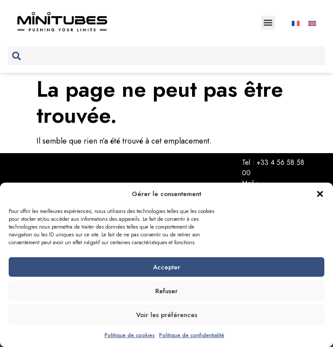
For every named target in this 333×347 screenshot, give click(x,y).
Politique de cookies (129, 335)
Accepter (166, 267)
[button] (320, 194)
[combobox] (167, 55)
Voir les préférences (166, 315)
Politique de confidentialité (191, 335)
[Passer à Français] (295, 22)
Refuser (166, 291)
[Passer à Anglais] (312, 22)
